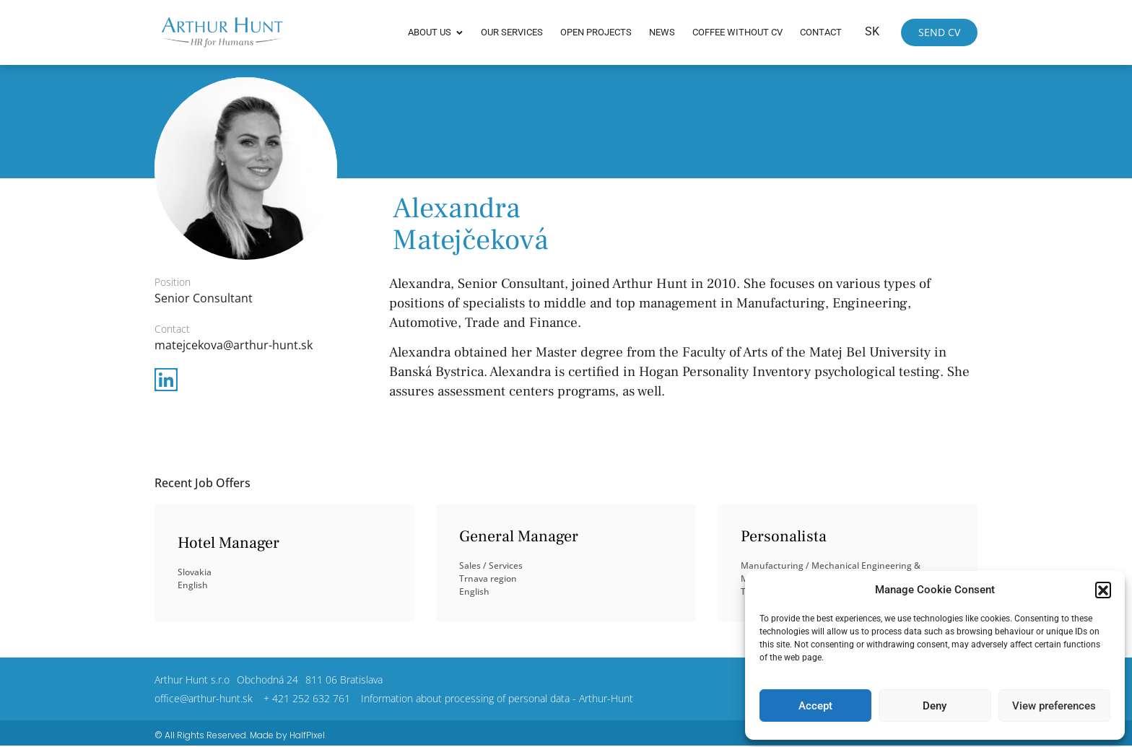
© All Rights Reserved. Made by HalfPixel (239, 735)
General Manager (518, 536)
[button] (1103, 589)
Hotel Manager (228, 543)
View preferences (1054, 705)
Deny (934, 705)
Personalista (784, 536)
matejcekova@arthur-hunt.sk (233, 345)
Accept (815, 705)
